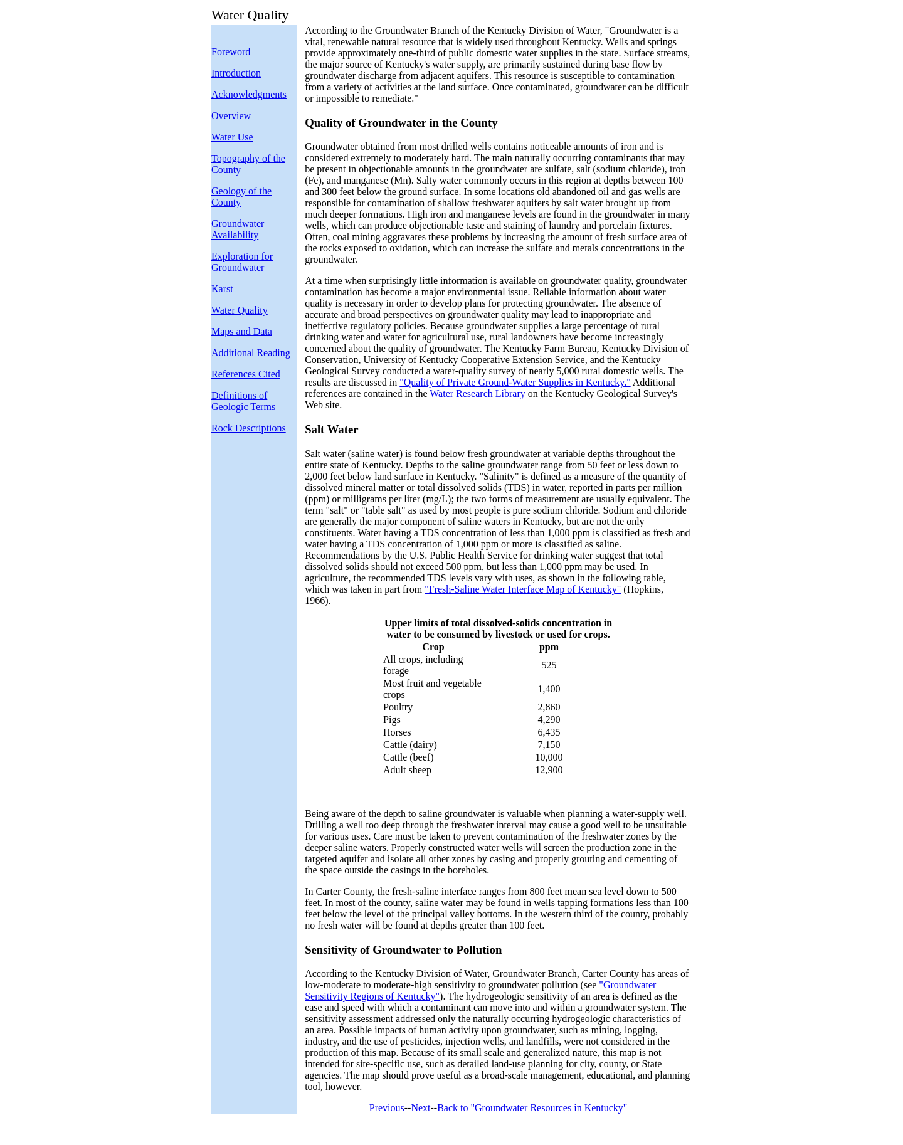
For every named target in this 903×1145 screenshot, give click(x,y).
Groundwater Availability (237, 229)
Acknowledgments (249, 94)
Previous (386, 1107)
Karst (222, 288)
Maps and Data (241, 331)
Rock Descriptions (248, 428)
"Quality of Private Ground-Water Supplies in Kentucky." (514, 382)
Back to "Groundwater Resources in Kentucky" (532, 1107)
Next (420, 1107)
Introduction (236, 73)
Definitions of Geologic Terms (243, 401)
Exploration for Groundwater (242, 262)
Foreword (230, 51)
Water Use (232, 137)
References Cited (245, 374)
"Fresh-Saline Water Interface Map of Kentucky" (523, 589)
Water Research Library (477, 393)
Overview (231, 115)
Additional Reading (250, 352)
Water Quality (239, 310)
